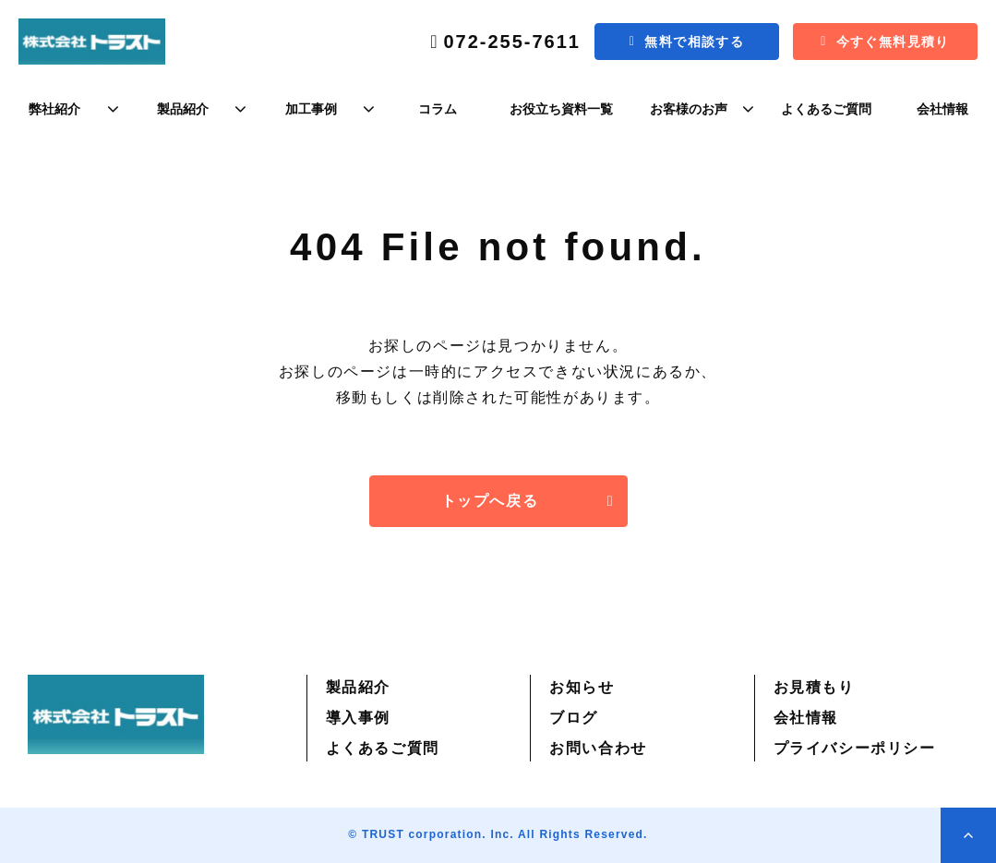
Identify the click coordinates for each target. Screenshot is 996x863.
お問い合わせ (598, 748)
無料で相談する (694, 41)
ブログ (573, 717)
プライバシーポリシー (855, 748)
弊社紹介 (54, 109)
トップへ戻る (490, 501)
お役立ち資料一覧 (561, 109)
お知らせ (581, 687)
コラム (437, 109)
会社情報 (942, 109)
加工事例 (311, 109)
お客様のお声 (688, 109)
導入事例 (358, 717)
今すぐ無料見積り (893, 41)
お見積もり (814, 687)
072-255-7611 (512, 41)
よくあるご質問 (826, 109)
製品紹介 (183, 109)
